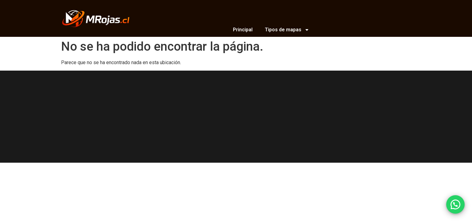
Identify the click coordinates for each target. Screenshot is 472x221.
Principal (243, 30)
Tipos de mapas (287, 29)
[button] (455, 204)
